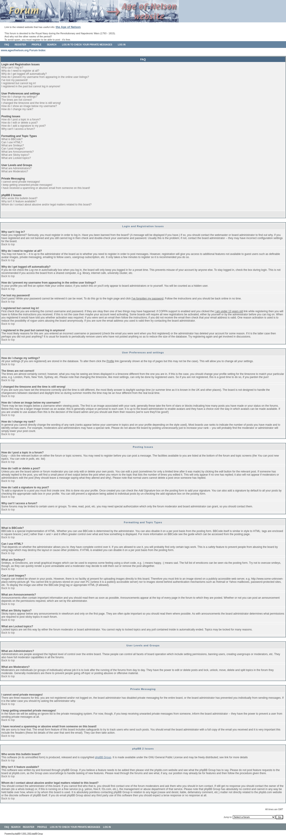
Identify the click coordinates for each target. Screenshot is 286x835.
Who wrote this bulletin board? (19, 198)
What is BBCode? (12, 139)
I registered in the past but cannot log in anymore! (30, 86)
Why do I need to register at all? (20, 70)
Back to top (8, 244)
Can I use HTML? (11, 142)
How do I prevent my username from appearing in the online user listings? (45, 77)
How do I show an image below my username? (29, 106)
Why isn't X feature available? (19, 201)
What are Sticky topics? (15, 154)
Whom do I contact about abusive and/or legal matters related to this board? (46, 204)
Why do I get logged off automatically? (24, 73)
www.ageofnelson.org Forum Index (23, 50)
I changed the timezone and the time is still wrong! (31, 103)
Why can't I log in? (12, 67)
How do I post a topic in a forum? (20, 119)
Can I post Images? (13, 148)
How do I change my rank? (17, 109)
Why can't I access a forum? (18, 128)
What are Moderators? (14, 171)
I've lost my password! (14, 80)
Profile (36, 44)
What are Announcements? (17, 151)
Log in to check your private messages (87, 44)
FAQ (6, 44)
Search (51, 44)
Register (20, 44)
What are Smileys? (12, 145)
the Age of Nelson (68, 27)
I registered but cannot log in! (18, 83)
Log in (121, 44)
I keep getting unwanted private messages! (26, 184)
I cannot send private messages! (20, 181)
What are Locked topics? (16, 158)
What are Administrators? (16, 168)
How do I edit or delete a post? (19, 122)
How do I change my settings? (19, 96)
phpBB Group (103, 757)
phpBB (17, 834)
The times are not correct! (16, 99)
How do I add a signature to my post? (23, 125)
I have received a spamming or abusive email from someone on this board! (45, 188)
